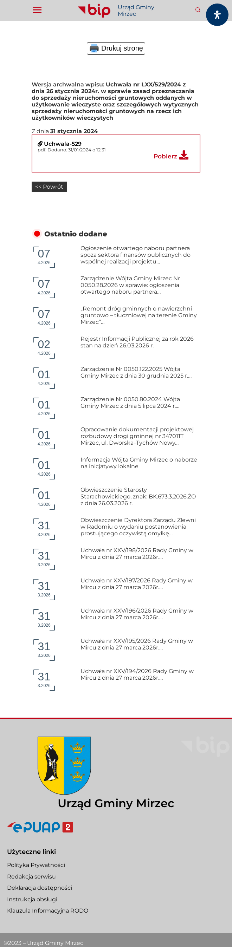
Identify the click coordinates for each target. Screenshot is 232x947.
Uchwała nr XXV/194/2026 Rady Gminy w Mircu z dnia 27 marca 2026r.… (137, 673)
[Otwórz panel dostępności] (217, 15)
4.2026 (44, 255)
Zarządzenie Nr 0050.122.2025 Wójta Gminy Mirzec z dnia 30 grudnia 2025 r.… (136, 371)
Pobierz (165, 156)
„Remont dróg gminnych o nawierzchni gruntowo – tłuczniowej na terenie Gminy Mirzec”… (138, 315)
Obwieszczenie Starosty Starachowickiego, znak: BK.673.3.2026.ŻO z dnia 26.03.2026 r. (138, 496)
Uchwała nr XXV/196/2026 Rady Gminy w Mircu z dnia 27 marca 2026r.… (136, 613)
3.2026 (44, 527)
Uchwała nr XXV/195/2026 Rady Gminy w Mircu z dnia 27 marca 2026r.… (136, 643)
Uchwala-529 (63, 144)
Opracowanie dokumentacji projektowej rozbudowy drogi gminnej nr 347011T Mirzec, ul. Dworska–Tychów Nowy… (137, 435)
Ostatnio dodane (75, 233)
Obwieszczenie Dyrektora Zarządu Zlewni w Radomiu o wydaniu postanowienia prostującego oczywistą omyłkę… (138, 526)
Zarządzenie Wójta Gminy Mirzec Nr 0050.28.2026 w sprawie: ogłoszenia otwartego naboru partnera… (130, 284)
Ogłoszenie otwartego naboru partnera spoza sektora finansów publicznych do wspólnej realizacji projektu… (135, 254)
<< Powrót (49, 186)
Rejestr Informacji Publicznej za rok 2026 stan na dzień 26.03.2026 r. (137, 341)
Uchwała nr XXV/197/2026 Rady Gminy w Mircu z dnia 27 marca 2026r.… (136, 583)
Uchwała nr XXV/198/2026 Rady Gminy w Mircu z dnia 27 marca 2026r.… (136, 553)
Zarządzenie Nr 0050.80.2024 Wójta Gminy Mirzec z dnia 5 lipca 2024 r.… (130, 402)
